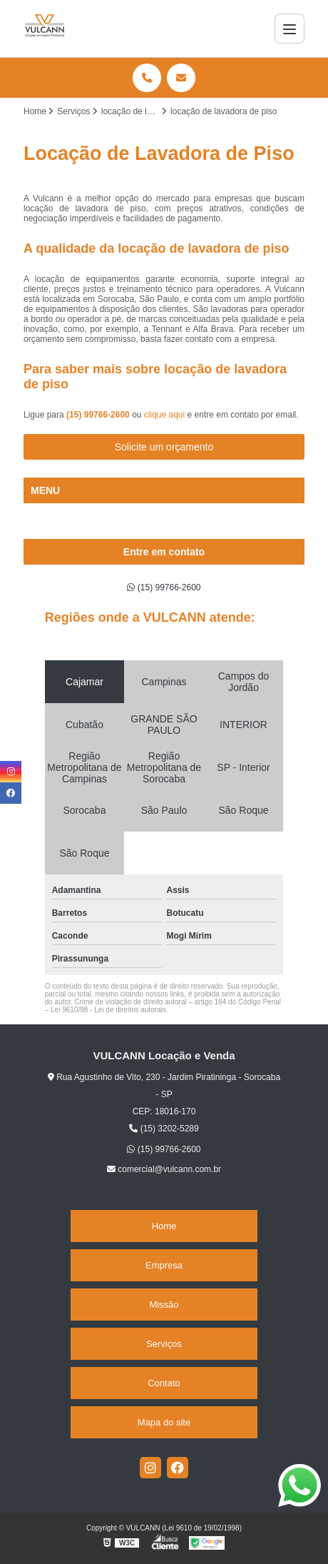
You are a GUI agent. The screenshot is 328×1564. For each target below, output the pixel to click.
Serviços (164, 1343)
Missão (163, 1304)
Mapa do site (164, 1422)
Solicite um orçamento (164, 447)
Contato (164, 1383)
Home (164, 1226)
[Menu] (289, 28)
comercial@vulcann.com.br (164, 1169)
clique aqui (164, 415)
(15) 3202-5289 (163, 1129)
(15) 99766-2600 (99, 415)
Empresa (164, 1265)
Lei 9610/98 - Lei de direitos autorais (108, 1010)
